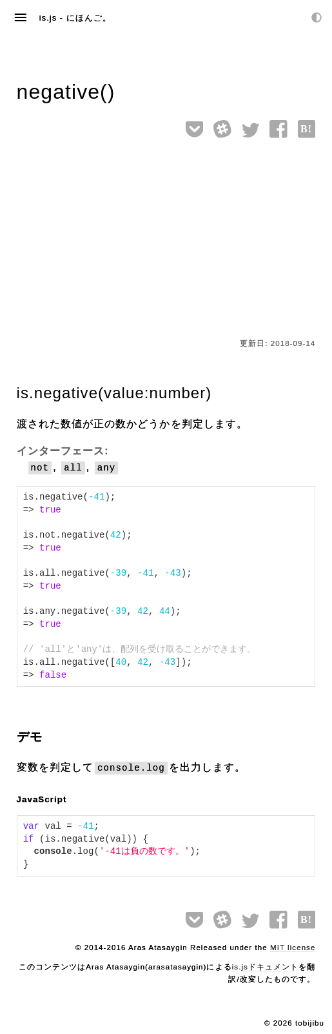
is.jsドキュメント (265, 967)
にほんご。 (89, 18)
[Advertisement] (166, 240)
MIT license (292, 947)
